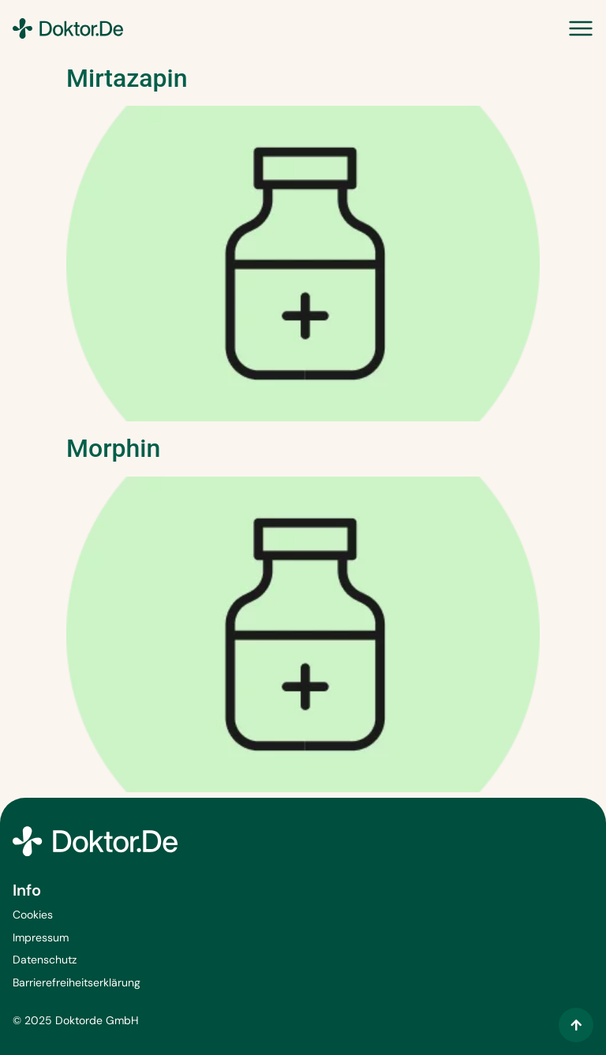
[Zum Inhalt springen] (576, 1025)
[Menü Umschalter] (580, 28)
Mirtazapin (126, 78)
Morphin (113, 448)
